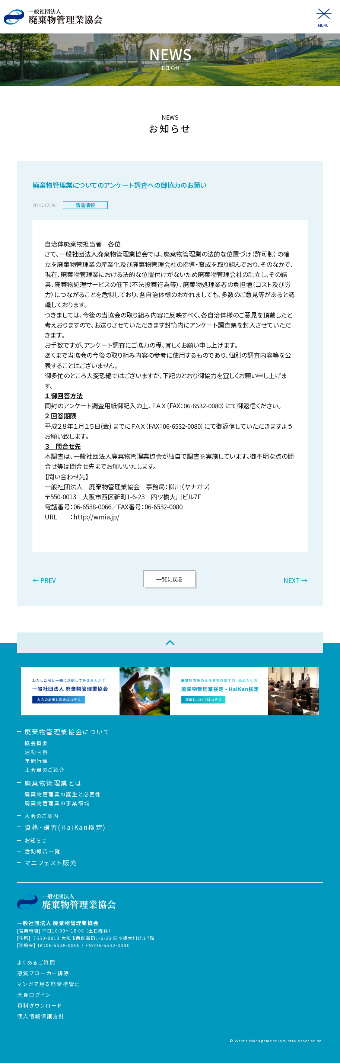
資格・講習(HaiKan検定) (65, 827)
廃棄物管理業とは (53, 782)
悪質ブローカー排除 (43, 973)
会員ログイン (34, 994)
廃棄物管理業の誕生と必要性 (63, 794)
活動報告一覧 (43, 851)
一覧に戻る (169, 579)
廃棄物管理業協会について (68, 731)
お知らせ (36, 840)
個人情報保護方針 (41, 1016)
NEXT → (295, 581)
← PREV (44, 581)
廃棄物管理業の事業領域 (57, 803)
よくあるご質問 (36, 962)
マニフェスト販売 (51, 862)
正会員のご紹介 (45, 769)
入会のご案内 (42, 815)
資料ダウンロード (40, 1005)
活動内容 (36, 752)
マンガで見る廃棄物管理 (49, 984)
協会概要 (36, 743)
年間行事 (36, 760)
